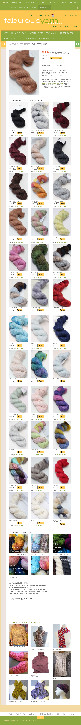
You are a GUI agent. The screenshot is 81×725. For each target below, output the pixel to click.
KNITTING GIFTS (66, 33)
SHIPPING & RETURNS (57, 2)
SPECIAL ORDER (18, 136)
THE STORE (73, 2)
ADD (19, 133)
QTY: (43, 58)
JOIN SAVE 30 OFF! (65, 26)
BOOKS (20, 38)
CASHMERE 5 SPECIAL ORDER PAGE (52, 83)
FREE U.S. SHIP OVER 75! (66, 15)
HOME (9, 714)
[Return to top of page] (40, 717)
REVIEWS (42, 2)
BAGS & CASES (51, 33)
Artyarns (13, 44)
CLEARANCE (61, 38)
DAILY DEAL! (44, 8)
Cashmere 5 (25, 44)
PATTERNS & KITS (36, 33)
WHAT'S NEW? (17, 2)
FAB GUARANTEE (9, 8)
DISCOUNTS (31, 2)
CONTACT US (24, 8)
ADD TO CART (56, 58)
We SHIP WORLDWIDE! (40, 15)
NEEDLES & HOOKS (18, 33)
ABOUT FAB (20, 714)
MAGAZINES (31, 38)
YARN (6, 33)
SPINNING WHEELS (46, 38)
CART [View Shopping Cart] (6, 2)
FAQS (34, 8)
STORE (71, 714)
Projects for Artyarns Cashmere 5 (24, 623)
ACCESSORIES (9, 38)
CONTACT (32, 714)
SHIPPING (61, 714)
